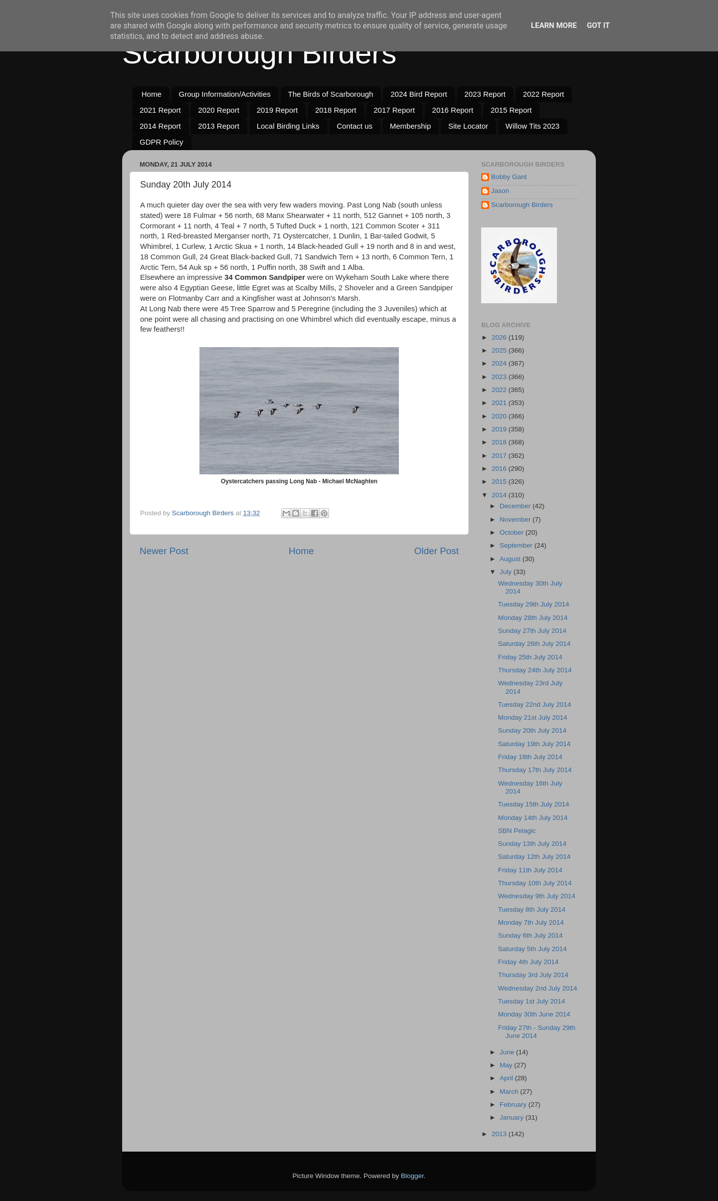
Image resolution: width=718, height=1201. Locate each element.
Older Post (436, 551)
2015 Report (511, 110)
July (507, 572)
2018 (500, 442)
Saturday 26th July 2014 (534, 643)
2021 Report (160, 110)
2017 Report (394, 110)
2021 (500, 402)
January (513, 1117)
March (510, 1091)
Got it (598, 25)
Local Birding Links (288, 126)
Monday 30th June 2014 (534, 1014)
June (508, 1052)
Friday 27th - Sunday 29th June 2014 (536, 1031)
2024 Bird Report (418, 94)
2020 (500, 416)
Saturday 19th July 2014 (534, 744)
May (507, 1065)
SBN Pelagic (517, 830)
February (514, 1104)
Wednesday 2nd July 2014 (537, 988)
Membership (410, 126)
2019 (500, 429)
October (513, 532)
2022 (500, 390)
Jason (500, 191)
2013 (500, 1134)
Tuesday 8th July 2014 (531, 909)
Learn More (554, 25)
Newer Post (164, 551)
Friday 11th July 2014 (530, 870)
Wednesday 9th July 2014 (536, 896)
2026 (500, 337)
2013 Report (218, 126)
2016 (500, 468)
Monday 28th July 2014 (533, 617)
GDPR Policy (161, 142)
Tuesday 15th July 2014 (533, 804)
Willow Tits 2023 (532, 126)
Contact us (354, 126)
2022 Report (543, 94)
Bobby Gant (509, 177)
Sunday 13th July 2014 (532, 843)
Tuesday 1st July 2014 (531, 1001)
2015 (500, 481)
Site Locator (468, 126)
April (507, 1078)
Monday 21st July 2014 (532, 717)
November (516, 519)
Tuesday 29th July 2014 (533, 604)
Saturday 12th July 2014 (534, 856)
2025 (500, 350)
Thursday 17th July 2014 (535, 770)
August (511, 559)
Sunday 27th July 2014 (532, 630)
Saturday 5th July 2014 (532, 949)
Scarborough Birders (259, 53)
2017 (500, 455)
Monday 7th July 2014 (531, 922)
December (516, 506)
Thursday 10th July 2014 (535, 883)
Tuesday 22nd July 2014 (534, 704)
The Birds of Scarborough (330, 94)
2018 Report (336, 110)
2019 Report (277, 110)
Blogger (412, 1176)
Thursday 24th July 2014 (535, 670)
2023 (500, 377)
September (517, 545)
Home (152, 94)
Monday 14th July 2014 (533, 817)
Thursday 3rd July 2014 (533, 975)
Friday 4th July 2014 (528, 962)
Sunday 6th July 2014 (530, 935)
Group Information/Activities (225, 94)
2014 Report (160, 126)
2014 (500, 495)
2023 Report (485, 94)
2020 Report (218, 110)
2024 (500, 363)
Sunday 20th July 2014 (532, 730)
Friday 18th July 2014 (530, 757)
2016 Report (453, 110)
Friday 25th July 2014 (530, 657)
